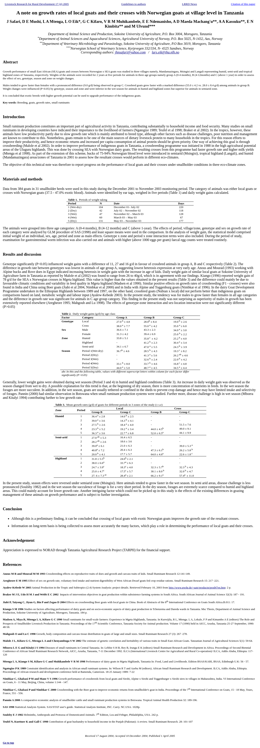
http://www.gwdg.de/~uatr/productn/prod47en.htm (197, 587)
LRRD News (189, 4)
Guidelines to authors (133, 4)
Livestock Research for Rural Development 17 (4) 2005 (37, 4)
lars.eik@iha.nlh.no (165, 52)
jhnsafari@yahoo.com (130, 52)
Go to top (8, 742)
